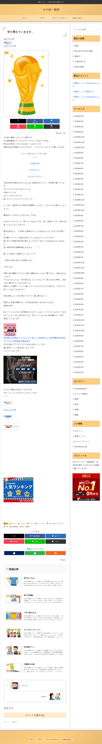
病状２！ (78, 56)
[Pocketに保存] (40, 121)
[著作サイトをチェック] (30, 548)
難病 (27, 521)
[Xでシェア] (8, 121)
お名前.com (35, 158)
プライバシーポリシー (52, 736)
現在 (6, 518)
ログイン (78, 431)
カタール (13, 518)
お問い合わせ (65, 736)
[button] (61, 121)
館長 (88, 91)
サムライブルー (40, 518)
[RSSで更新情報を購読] (39, 548)
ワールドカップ (58, 518)
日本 (22, 521)
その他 (49, 518)
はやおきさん (91, 83)
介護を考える (80, 61)
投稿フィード (80, 436)
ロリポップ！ (34, 164)
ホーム (35, 736)
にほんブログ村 (9, 46)
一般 (6, 521)
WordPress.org (81, 447)
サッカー (30, 518)
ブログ (41, 736)
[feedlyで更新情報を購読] (35, 548)
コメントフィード (82, 441)
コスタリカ (22, 518)
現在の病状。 (80, 67)
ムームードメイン (35, 171)
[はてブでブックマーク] (30, 121)
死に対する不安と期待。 (85, 51)
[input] (86, 29)
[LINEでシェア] (51, 121)
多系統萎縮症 (14, 521)
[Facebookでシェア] (19, 121)
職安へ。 (78, 83)
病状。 (77, 46)
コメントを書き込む (35, 712)
